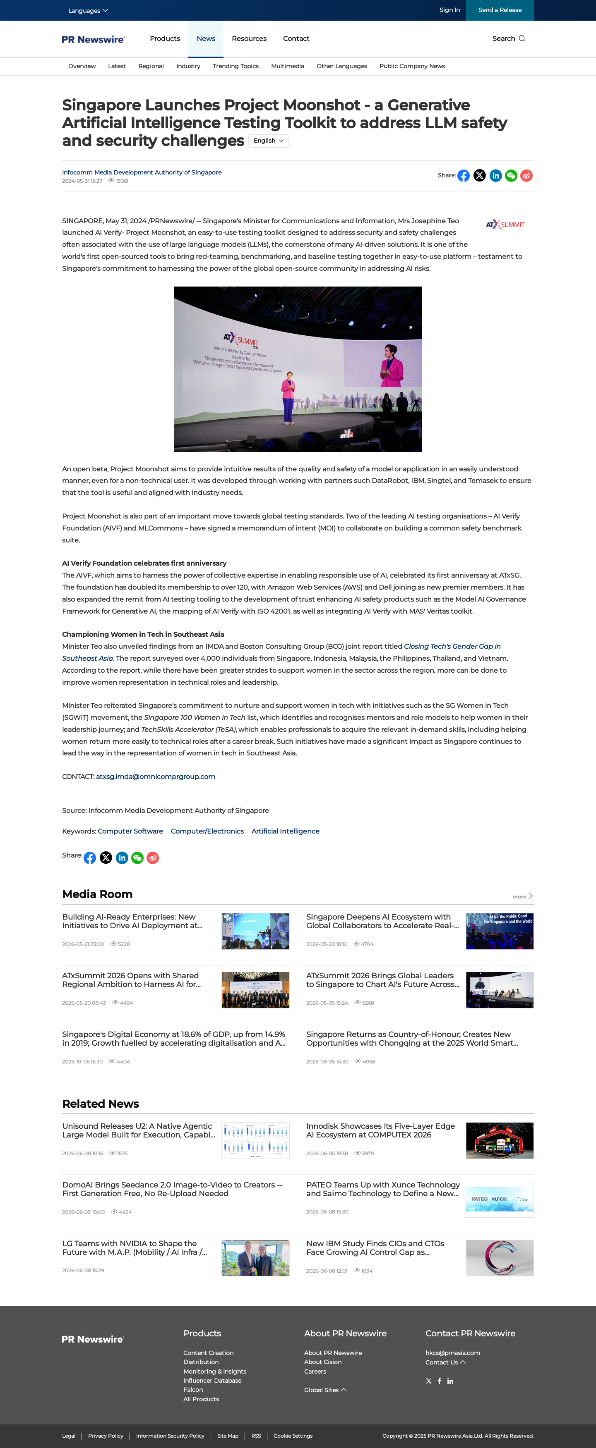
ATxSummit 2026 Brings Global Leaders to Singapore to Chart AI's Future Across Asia (380, 980)
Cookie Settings (293, 1436)
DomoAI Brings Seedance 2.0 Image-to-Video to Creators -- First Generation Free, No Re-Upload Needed (172, 1190)
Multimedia (287, 66)
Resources (249, 39)
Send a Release (500, 10)
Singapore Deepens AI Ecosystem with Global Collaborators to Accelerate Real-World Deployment (380, 922)
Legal (68, 1436)
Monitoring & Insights (214, 1371)
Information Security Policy (170, 1436)
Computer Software (130, 831)
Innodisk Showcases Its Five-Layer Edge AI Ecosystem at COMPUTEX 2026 (380, 1131)
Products (165, 39)
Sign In (450, 10)
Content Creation (208, 1353)
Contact (296, 39)
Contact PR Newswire (470, 1333)
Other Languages (342, 66)
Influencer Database (212, 1380)
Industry (188, 66)
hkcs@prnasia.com (452, 1353)
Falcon (193, 1389)
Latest (117, 66)
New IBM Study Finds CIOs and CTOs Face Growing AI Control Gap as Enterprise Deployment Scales (375, 1248)
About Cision (322, 1362)
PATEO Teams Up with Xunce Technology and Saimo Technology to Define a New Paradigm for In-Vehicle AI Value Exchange (383, 1190)
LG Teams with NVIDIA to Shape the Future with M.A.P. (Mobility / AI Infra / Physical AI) (132, 1248)
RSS (256, 1436)
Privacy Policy (105, 1436)
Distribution (201, 1362)
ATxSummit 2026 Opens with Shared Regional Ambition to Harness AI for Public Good (130, 980)
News (206, 39)
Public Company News (412, 66)
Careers (315, 1371)
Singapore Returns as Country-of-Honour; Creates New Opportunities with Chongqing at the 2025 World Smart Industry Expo (409, 1039)
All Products (201, 1399)
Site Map (227, 1436)
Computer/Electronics (207, 831)
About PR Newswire (345, 1333)
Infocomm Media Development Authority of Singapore (141, 172)
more (523, 896)
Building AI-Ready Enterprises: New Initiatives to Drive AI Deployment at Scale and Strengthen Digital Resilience (136, 922)
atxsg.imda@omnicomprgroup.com (155, 777)
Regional (151, 66)
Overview (82, 66)
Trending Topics (236, 66)
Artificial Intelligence (286, 831)
